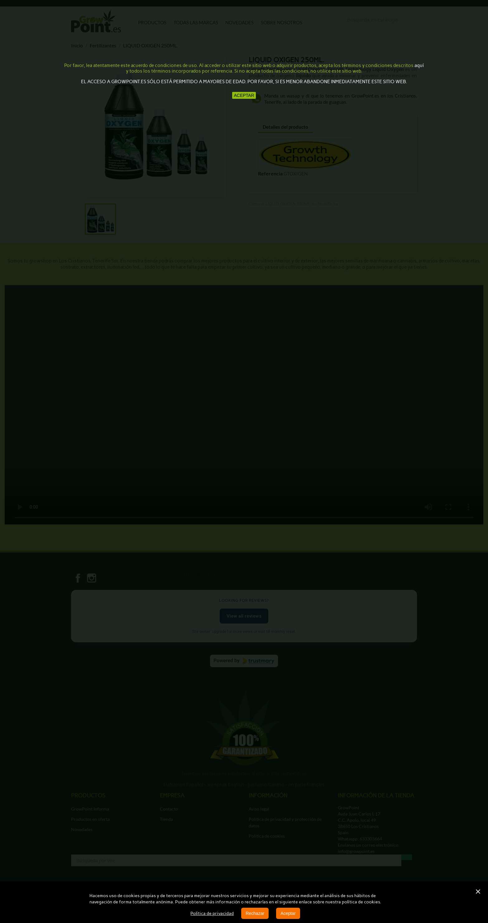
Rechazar (255, 913)
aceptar (244, 95)
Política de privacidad (212, 913)
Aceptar (287, 913)
